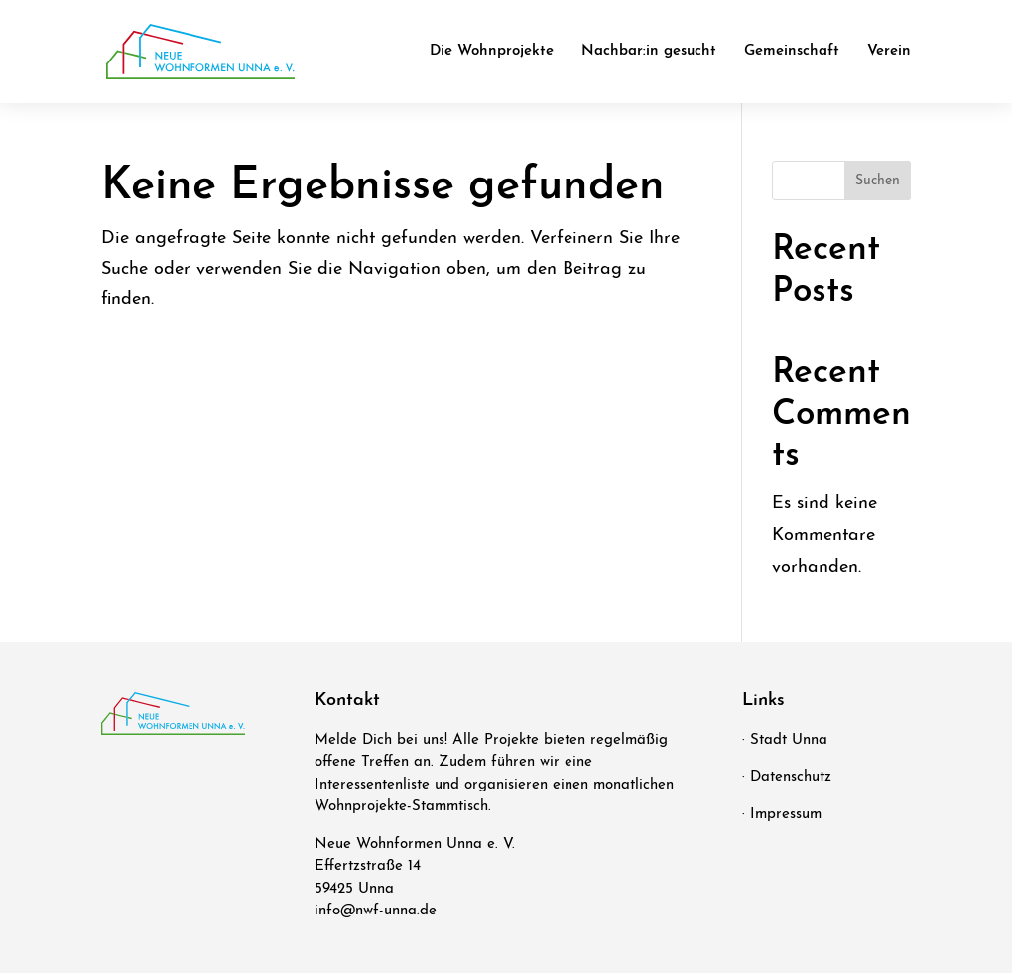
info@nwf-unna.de (376, 911)
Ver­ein (889, 52)
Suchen (877, 181)
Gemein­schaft (791, 52)
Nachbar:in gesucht (648, 52)
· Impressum (782, 814)
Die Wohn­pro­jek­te (492, 52)
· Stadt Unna (784, 740)
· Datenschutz (786, 777)
